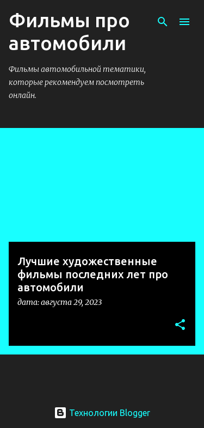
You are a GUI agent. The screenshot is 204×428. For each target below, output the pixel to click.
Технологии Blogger (102, 413)
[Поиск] (162, 22)
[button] (180, 325)
